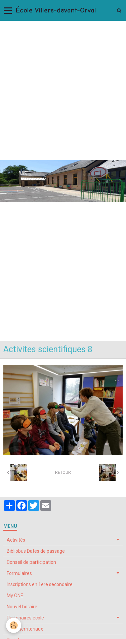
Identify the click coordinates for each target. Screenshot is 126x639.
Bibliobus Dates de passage (36, 551)
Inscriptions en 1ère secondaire (40, 584)
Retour (63, 472)
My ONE (15, 595)
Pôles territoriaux (25, 629)
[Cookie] (13, 625)
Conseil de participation (31, 562)
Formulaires (19, 573)
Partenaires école (25, 617)
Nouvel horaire (22, 606)
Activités (16, 540)
